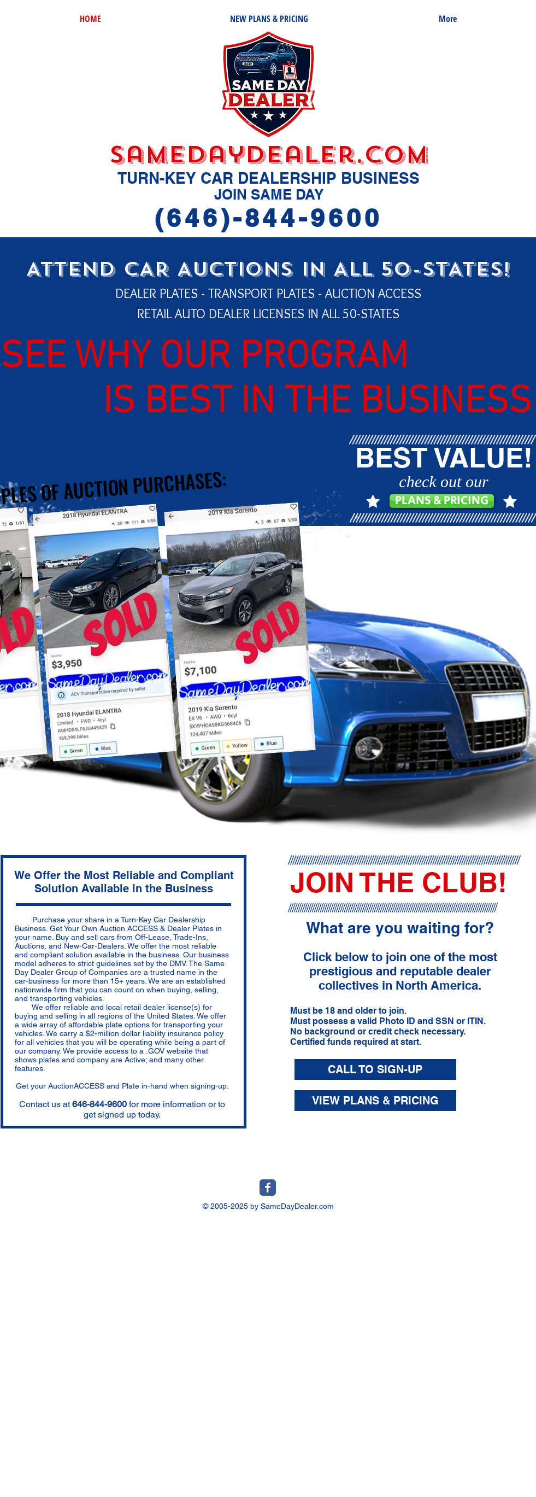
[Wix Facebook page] (268, 1187)
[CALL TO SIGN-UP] (375, 1069)
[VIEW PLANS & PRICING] (375, 1100)
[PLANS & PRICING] (442, 501)
